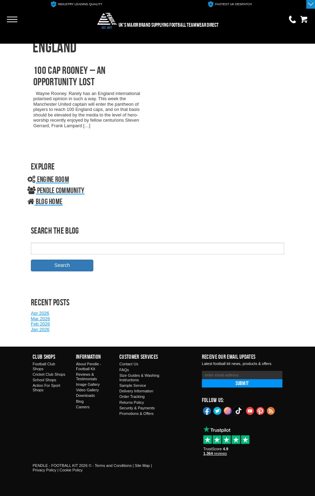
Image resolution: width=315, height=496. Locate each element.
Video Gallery (87, 390)
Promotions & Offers (136, 413)
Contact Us (128, 364)
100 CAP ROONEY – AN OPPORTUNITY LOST (69, 75)
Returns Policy (131, 402)
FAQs (124, 370)
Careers (83, 407)
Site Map (142, 465)
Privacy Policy (44, 470)
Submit (242, 383)
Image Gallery (88, 384)
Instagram (228, 410)
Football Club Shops (44, 366)
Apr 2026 (40, 313)
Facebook (207, 410)
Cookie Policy (71, 470)
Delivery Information (136, 391)
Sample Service (132, 385)
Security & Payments (137, 408)
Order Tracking (132, 396)
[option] (76, 4)
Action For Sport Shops (46, 387)
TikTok (239, 411)
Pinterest (260, 410)
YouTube (250, 410)
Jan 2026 (40, 329)
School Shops (44, 380)
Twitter (217, 410)
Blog (80, 401)
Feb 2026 (40, 324)
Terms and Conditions (113, 465)
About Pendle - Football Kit (88, 366)
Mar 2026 (40, 318)
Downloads (85, 395)
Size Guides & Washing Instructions (139, 377)
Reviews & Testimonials (86, 376)
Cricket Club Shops (49, 374)
